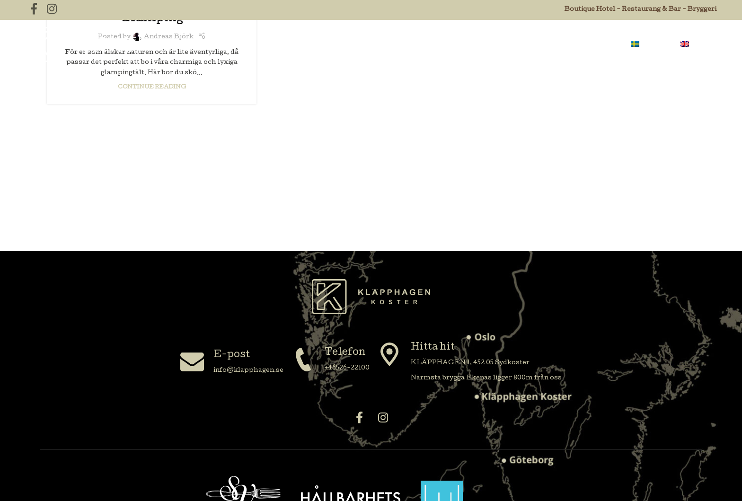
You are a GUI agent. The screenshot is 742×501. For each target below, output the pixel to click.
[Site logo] (85, 45)
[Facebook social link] (359, 419)
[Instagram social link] (383, 419)
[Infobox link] (231, 363)
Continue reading (152, 87)
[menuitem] (651, 44)
